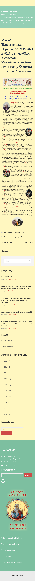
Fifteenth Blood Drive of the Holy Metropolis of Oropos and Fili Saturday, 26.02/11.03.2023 (16, 287)
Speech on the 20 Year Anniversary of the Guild (16, 312)
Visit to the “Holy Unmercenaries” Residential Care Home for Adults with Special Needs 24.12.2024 (16, 300)
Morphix (21, 575)
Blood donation (12, 291)
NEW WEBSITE (6, 276)
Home (3, 14)
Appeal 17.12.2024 (7, 346)
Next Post (29, 242)
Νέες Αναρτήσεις (12, 14)
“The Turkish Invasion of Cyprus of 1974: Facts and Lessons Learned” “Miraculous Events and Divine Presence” (16, 324)
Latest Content (12, 279)
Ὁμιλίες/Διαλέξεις (19, 232)
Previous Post (7, 242)
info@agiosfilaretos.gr (9, 465)
